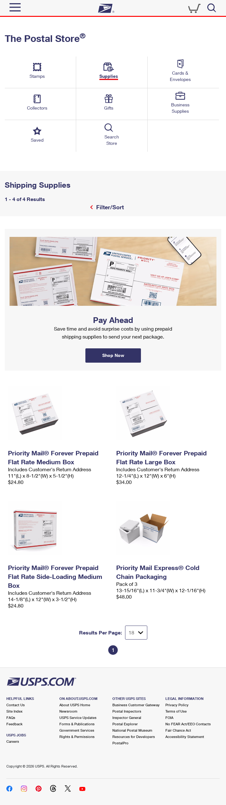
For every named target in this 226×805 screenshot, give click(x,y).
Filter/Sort (109, 207)
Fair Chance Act (178, 730)
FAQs (10, 717)
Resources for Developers (133, 737)
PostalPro (120, 743)
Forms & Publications (77, 724)
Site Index (14, 711)
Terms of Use (176, 711)
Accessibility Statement (184, 737)
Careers (12, 741)
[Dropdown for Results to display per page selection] (136, 633)
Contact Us (15, 705)
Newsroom (68, 711)
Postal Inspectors (126, 711)
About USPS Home (74, 705)
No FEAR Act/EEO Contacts (188, 724)
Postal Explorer (125, 724)
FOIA (169, 717)
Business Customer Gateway (136, 705)
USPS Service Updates (77, 717)
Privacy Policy (177, 705)
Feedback (14, 724)
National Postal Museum (132, 730)
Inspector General (126, 717)
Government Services (76, 730)
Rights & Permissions (77, 737)
